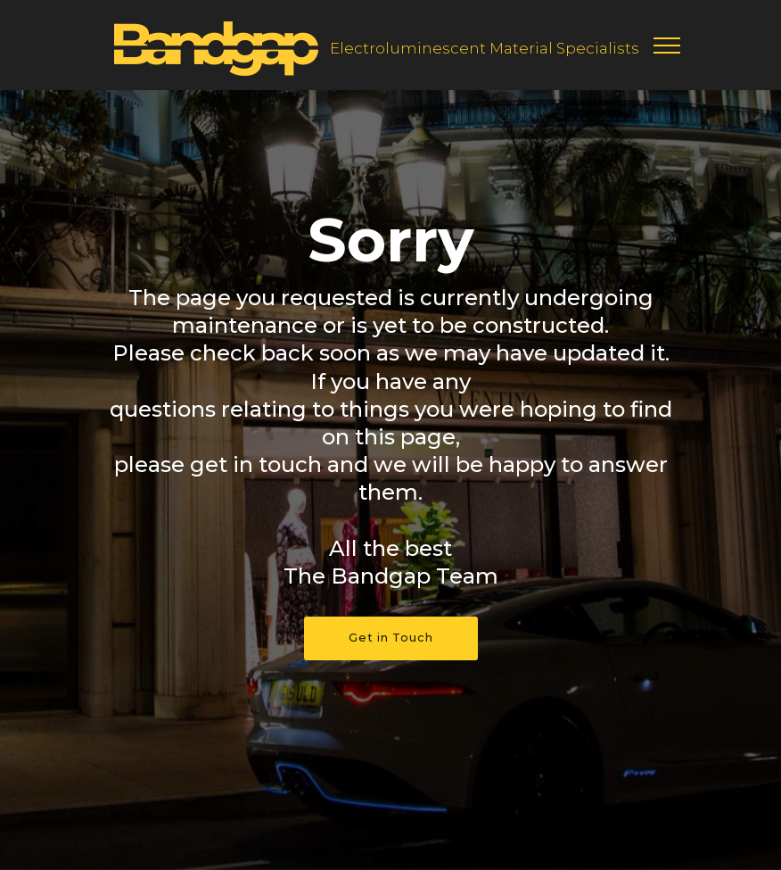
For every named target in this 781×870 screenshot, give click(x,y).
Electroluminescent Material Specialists (484, 48)
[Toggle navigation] (667, 45)
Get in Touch (391, 637)
